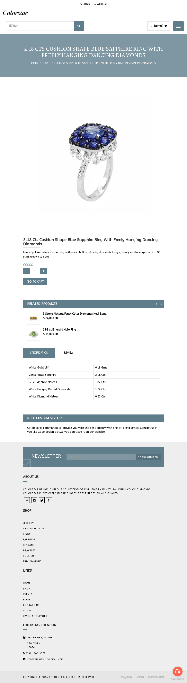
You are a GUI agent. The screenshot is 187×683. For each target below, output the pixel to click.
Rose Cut (29, 556)
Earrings (29, 539)
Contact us (31, 605)
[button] (156, 304)
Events (28, 594)
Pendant (29, 545)
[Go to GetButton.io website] (177, 679)
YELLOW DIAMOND (34, 528)
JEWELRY (28, 523)
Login (85, 4)
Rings (27, 534)
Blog (26, 599)
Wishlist (100, 4)
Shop (26, 588)
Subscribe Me (148, 457)
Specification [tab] (39, 352)
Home (35, 63)
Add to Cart (35, 281)
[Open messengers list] (178, 671)
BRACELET (29, 550)
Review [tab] (68, 352)
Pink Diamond (32, 561)
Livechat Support (35, 616)
